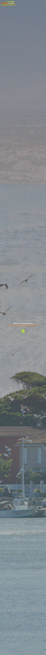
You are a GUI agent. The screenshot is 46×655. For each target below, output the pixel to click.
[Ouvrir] (23, 331)
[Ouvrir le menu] (44, 2)
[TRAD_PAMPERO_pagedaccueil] (8, 5)
